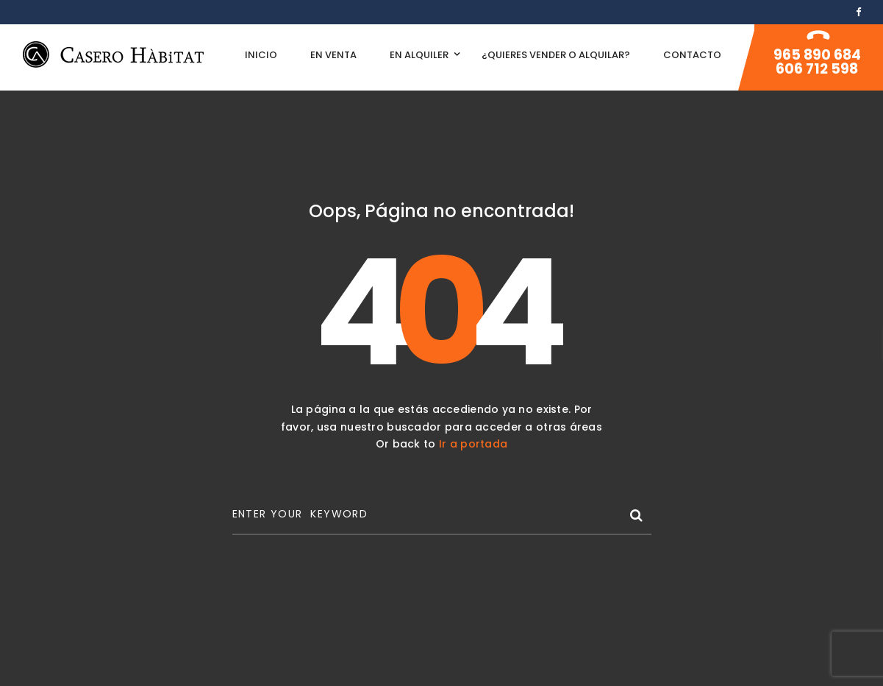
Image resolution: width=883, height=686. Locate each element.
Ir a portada (473, 443)
